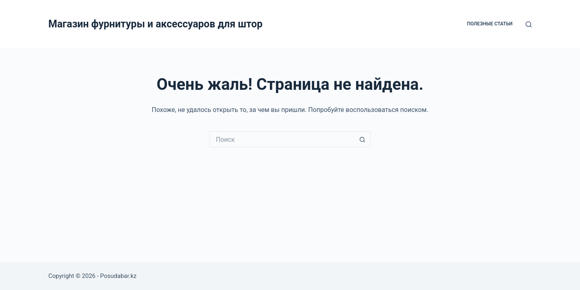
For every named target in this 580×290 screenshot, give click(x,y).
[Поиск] (529, 24)
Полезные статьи (489, 24)
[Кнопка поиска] (362, 139)
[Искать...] (281, 139)
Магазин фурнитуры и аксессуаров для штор (155, 24)
